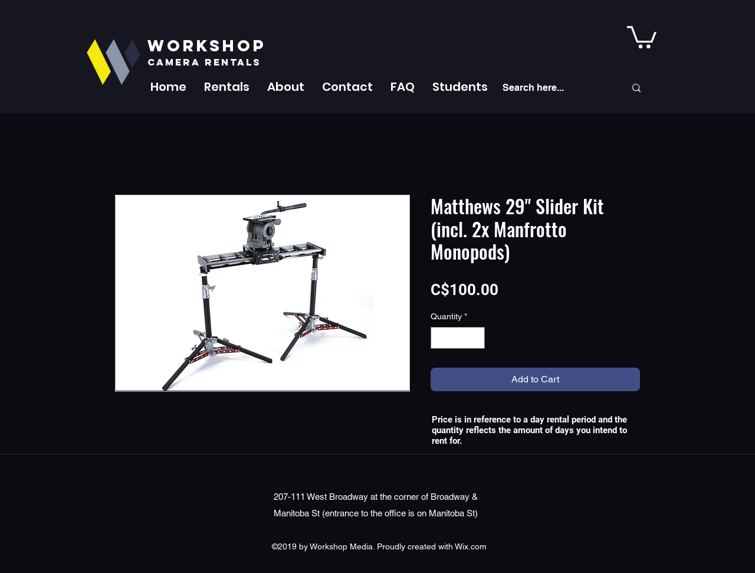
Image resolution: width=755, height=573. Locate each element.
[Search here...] (555, 87)
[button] (226, 86)
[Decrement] (439, 338)
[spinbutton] (457, 338)
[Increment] (475, 338)
